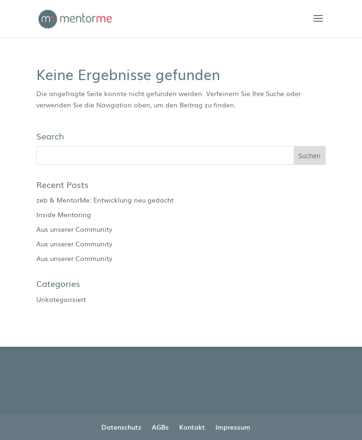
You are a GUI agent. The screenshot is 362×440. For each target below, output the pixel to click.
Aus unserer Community (74, 229)
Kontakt (192, 427)
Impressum (232, 427)
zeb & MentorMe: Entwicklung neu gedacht (104, 199)
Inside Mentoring (63, 214)
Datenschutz (121, 427)
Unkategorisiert (61, 299)
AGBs (160, 427)
